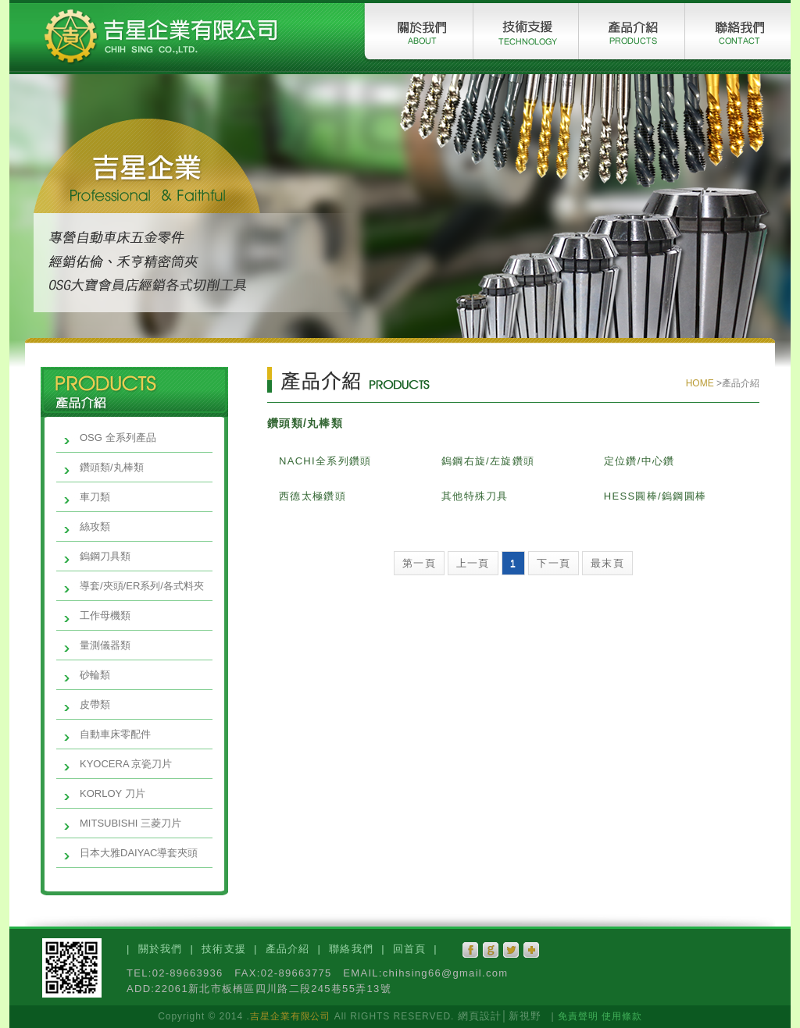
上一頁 (473, 563)
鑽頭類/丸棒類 (112, 467)
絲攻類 (95, 526)
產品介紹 (288, 949)
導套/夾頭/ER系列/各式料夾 (142, 586)
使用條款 (622, 1016)
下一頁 (553, 563)
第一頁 (419, 563)
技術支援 (224, 949)
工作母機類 (105, 615)
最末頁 (607, 563)
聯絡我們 (351, 949)
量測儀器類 (105, 645)
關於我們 (160, 949)
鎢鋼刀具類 (105, 556)
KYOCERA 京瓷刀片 (126, 764)
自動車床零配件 (115, 734)
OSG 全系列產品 (118, 437)
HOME (701, 383)
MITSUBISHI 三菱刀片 (130, 823)
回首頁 (410, 949)
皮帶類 (95, 704)
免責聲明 (578, 1016)
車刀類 (95, 497)
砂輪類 (95, 675)
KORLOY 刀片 (112, 793)
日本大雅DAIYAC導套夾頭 (139, 853)
